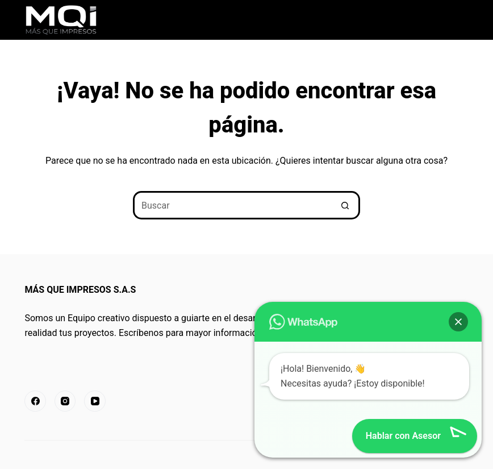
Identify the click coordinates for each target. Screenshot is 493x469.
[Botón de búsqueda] (346, 205)
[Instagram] (65, 401)
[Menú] (463, 20)
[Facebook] (35, 401)
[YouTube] (95, 401)
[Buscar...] (232, 205)
